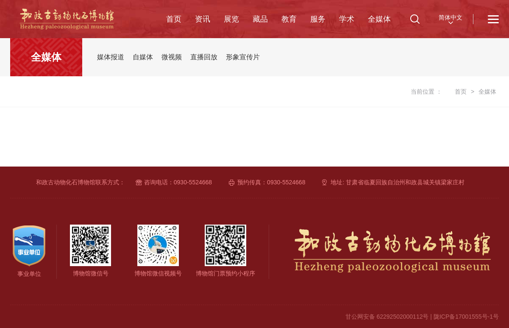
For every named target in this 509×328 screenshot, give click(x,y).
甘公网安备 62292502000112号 (387, 316)
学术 (346, 19)
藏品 (260, 19)
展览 (231, 19)
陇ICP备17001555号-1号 (466, 316)
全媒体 (379, 19)
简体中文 (450, 17)
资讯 (202, 19)
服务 (317, 19)
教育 (289, 19)
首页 (173, 19)
